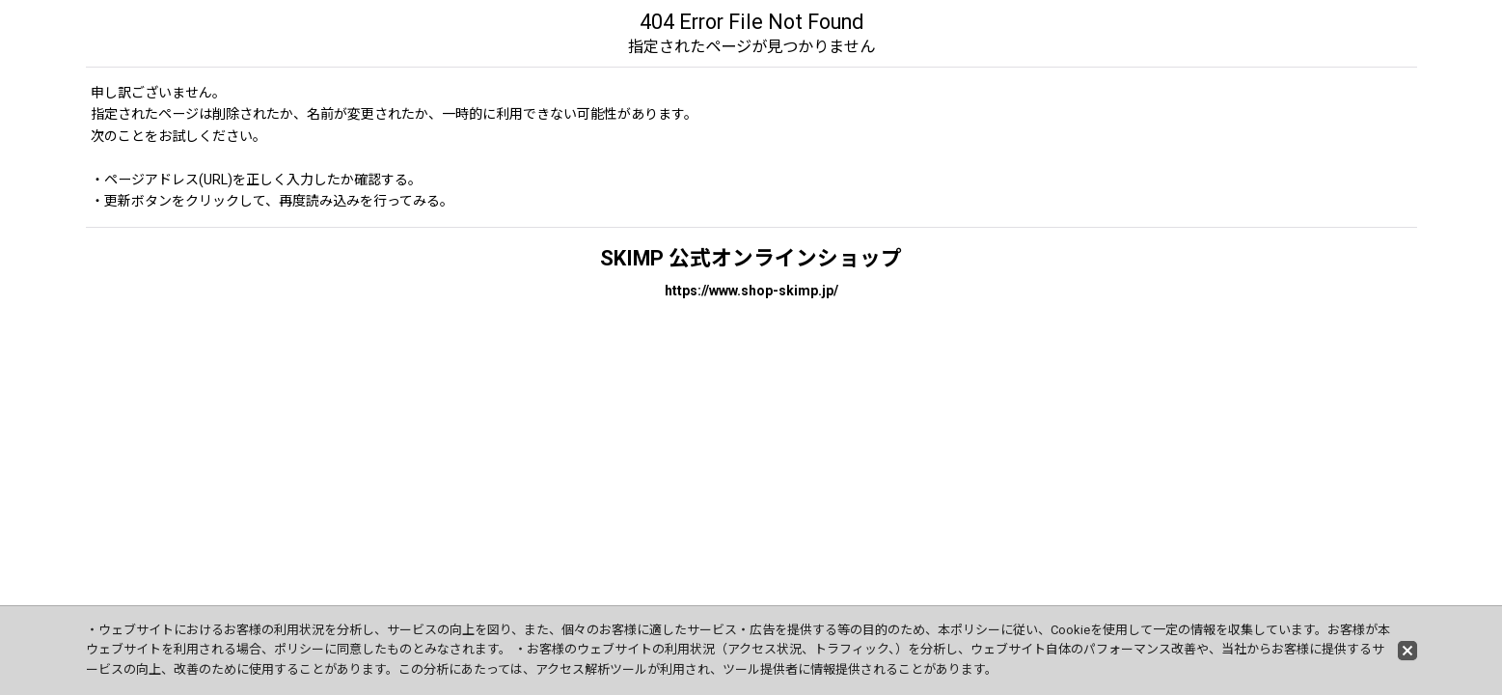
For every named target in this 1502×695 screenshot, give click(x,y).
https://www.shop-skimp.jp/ (751, 290)
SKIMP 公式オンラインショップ (751, 258)
